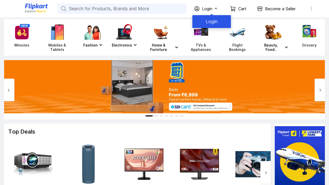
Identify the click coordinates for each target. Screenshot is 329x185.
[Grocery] (308, 37)
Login (211, 21)
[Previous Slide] (9, 90)
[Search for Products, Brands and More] (63, 9)
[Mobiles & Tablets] (57, 37)
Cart (242, 8)
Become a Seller (280, 8)
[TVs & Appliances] (201, 37)
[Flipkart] (27, 12)
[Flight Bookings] (237, 37)
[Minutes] (21, 37)
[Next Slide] (320, 90)
